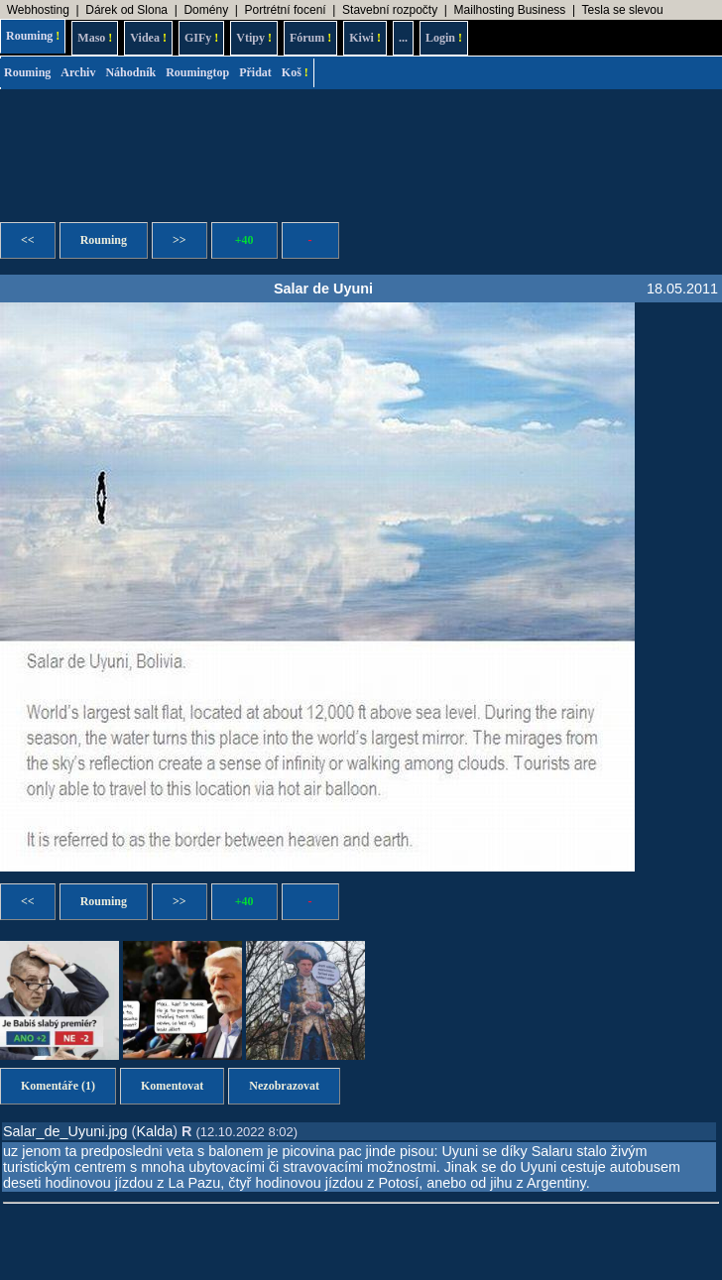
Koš (295, 72)
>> (179, 240)
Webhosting (38, 10)
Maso (94, 38)
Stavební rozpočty (389, 10)
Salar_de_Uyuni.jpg (65, 1131)
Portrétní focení (285, 10)
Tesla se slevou (622, 10)
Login (443, 38)
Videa (148, 38)
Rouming (33, 36)
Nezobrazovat (284, 1086)
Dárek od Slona (126, 10)
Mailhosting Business (510, 10)
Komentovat (172, 1086)
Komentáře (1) (58, 1086)
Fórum (310, 38)
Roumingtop (197, 72)
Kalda (154, 1131)
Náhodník (130, 72)
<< (28, 240)
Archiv (77, 72)
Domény (205, 10)
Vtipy (254, 38)
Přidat (255, 72)
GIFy (201, 38)
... (403, 38)
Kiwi (365, 38)
